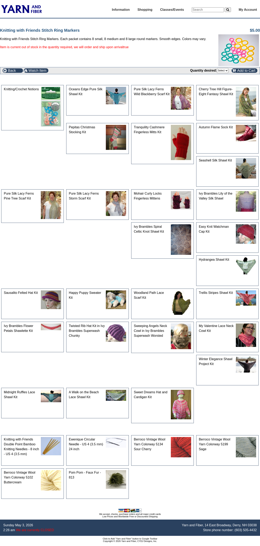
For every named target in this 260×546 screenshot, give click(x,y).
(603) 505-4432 (246, 530)
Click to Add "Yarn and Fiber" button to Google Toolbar (130, 538)
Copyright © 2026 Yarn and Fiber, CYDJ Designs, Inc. (130, 541)
